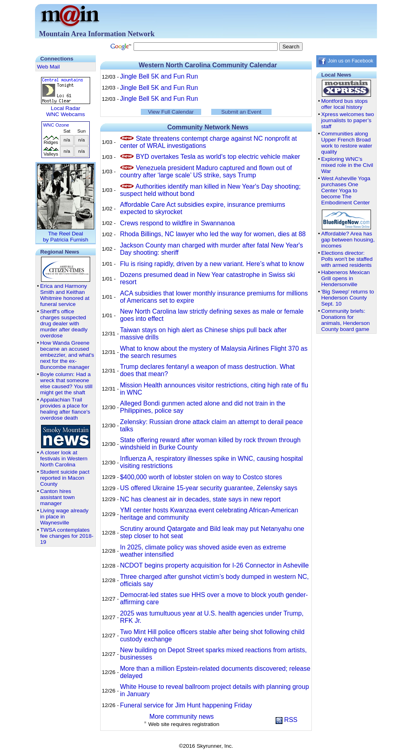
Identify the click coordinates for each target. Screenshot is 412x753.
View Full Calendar (171, 112)
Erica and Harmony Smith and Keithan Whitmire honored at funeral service (64, 295)
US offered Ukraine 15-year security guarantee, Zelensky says (208, 488)
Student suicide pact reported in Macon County (64, 478)
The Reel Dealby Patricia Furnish (65, 234)
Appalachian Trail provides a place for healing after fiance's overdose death (65, 409)
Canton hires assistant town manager (57, 497)
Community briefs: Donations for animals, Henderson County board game (345, 320)
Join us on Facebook (345, 61)
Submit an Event (241, 112)
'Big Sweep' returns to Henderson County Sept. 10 (347, 298)
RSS (286, 719)
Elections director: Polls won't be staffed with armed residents (347, 259)
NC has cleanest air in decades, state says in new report (200, 499)
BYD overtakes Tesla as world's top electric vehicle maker (218, 156)
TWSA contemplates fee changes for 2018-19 (66, 536)
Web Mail (48, 67)
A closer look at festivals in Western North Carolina (64, 458)
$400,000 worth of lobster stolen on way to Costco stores (201, 477)
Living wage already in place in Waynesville (64, 517)
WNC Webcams (65, 114)
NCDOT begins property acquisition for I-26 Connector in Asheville (214, 565)
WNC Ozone (56, 125)
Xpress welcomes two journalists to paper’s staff (347, 120)
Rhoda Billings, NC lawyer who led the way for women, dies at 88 (213, 234)
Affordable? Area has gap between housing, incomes (348, 240)
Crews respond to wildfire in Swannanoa (177, 223)
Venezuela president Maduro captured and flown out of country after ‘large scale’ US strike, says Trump (206, 171)
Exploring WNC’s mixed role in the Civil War (347, 165)
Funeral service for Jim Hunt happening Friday (186, 705)
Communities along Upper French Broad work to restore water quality (346, 143)
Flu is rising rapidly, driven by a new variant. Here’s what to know (212, 263)
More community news (181, 716)
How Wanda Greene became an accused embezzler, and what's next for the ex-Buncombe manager (67, 355)
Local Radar (65, 108)
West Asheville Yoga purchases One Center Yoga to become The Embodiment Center (345, 190)
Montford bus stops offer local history (344, 104)
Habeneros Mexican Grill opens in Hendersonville (345, 278)
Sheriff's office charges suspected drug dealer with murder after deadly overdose (64, 323)
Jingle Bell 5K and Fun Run (159, 76)
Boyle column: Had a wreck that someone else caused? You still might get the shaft (66, 383)
